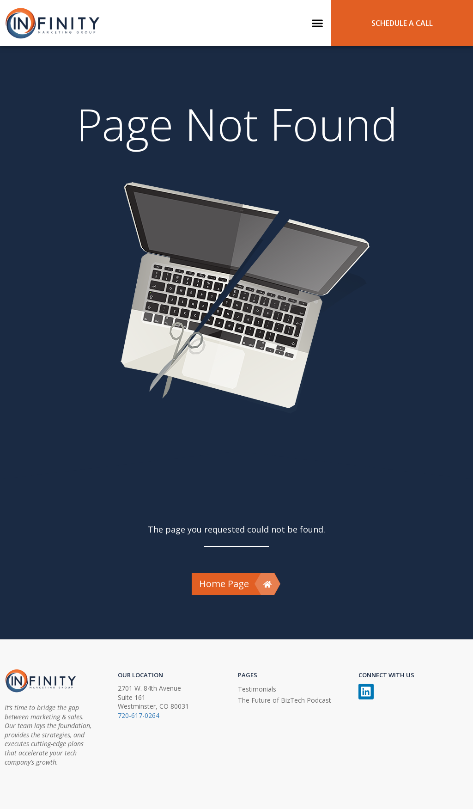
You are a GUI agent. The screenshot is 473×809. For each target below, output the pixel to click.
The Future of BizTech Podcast (284, 700)
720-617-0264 (138, 715)
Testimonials (257, 689)
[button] (318, 23)
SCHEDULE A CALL (402, 23)
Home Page (236, 584)
